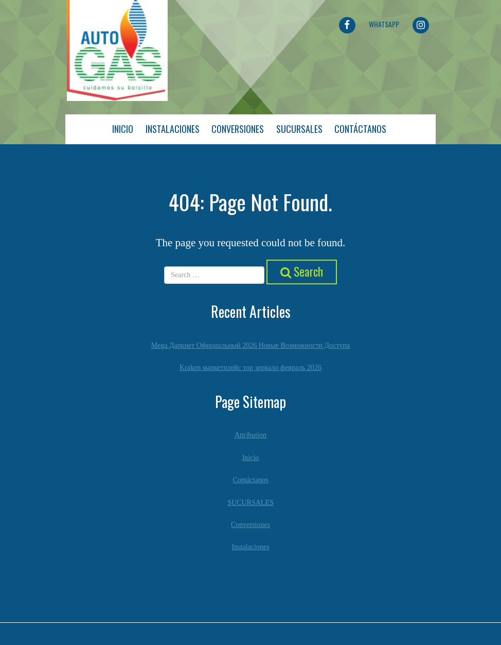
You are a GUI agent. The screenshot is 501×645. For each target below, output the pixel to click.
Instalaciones (173, 128)
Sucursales (299, 128)
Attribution (250, 435)
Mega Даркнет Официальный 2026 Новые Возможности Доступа (250, 345)
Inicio (122, 128)
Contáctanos (360, 128)
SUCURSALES (250, 502)
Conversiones (237, 128)
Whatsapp (384, 24)
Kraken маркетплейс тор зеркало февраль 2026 (250, 367)
